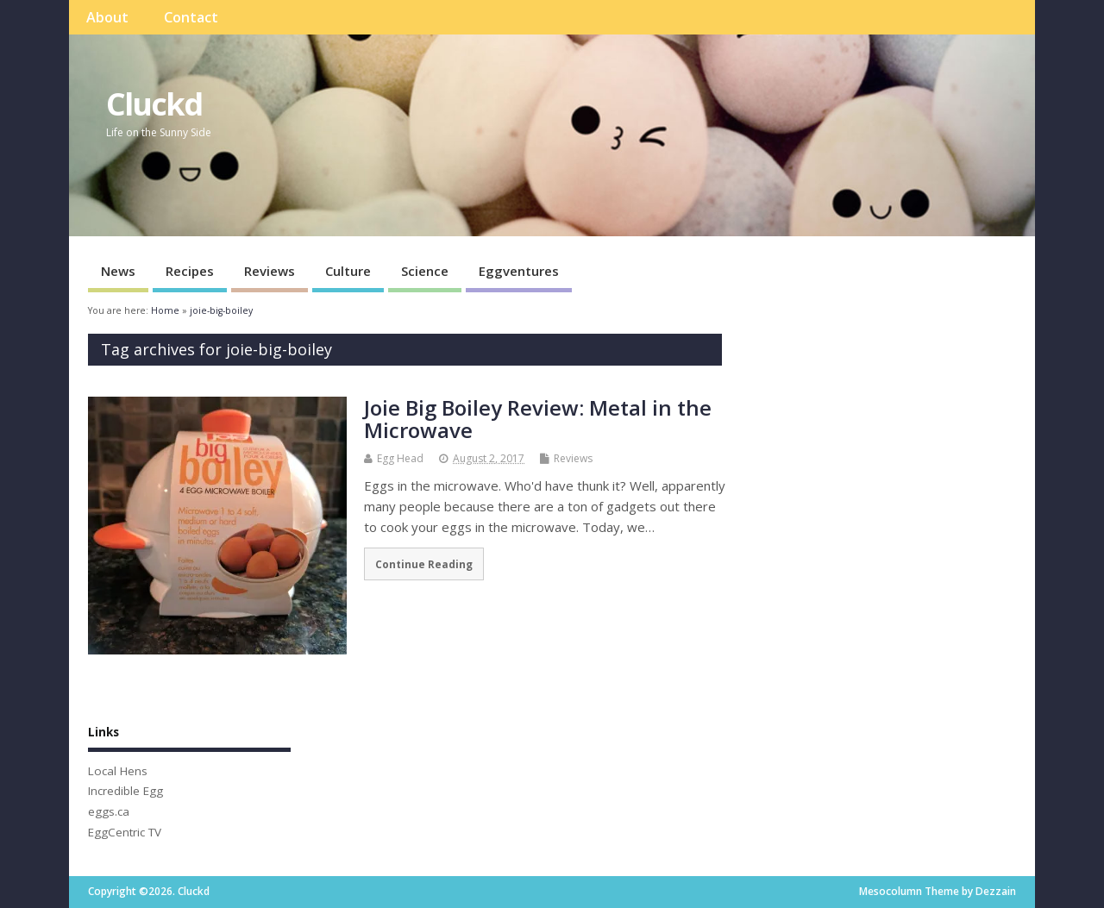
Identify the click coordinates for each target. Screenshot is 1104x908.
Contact (191, 17)
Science (424, 270)
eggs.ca (108, 811)
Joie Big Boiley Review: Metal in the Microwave (538, 418)
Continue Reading (424, 564)
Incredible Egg (125, 790)
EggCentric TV (124, 832)
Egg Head (400, 458)
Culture (348, 270)
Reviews (269, 270)
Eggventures (519, 270)
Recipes (190, 270)
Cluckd (154, 104)
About (107, 17)
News (118, 270)
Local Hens (117, 771)
